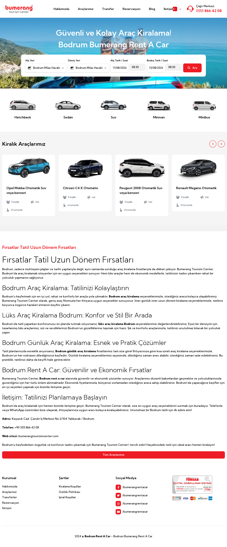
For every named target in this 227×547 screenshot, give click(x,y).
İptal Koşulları (67, 497)
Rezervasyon (131, 9)
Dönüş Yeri (74, 60)
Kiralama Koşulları (70, 486)
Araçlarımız (85, 9)
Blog (152, 9)
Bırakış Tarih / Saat (157, 60)
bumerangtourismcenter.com (38, 436)
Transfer (108, 9)
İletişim (168, 9)
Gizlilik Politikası (69, 492)
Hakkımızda (61, 9)
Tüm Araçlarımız (113, 454)
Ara (192, 67)
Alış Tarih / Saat (119, 60)
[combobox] (46, 68)
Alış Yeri (29, 60)
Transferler (9, 497)
